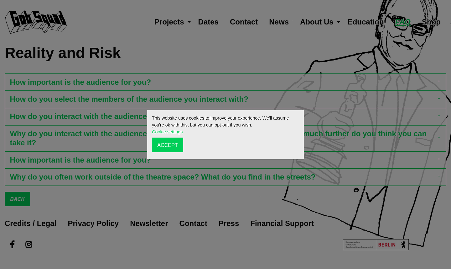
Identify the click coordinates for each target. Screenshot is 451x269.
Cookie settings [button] (167, 131)
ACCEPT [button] (167, 145)
